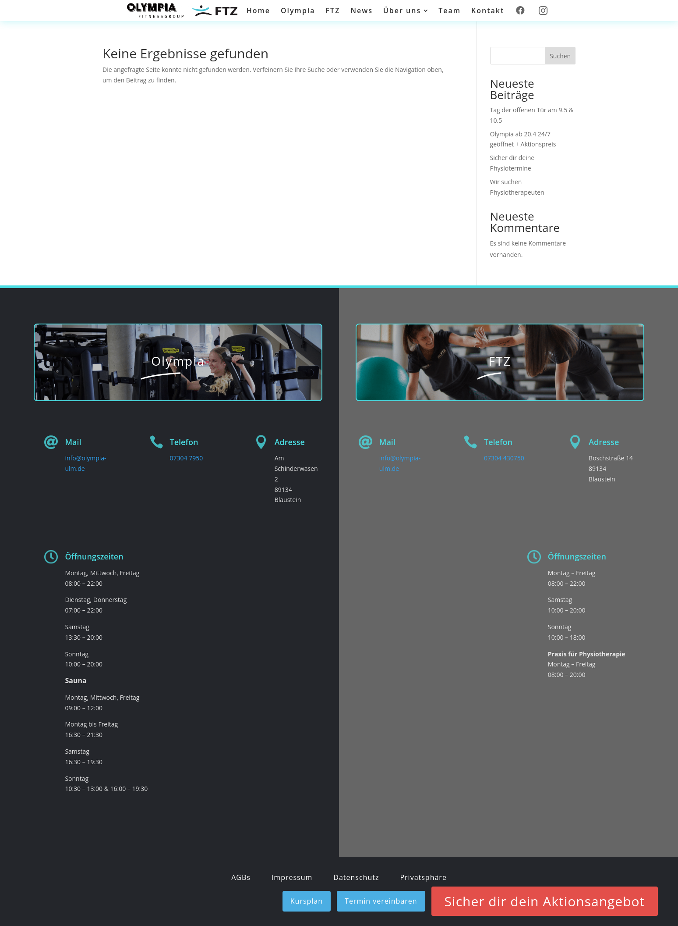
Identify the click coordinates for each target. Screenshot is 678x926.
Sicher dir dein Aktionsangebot (545, 901)
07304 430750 (504, 458)
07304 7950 (186, 458)
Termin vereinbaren (381, 901)
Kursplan (306, 901)
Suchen (560, 56)
